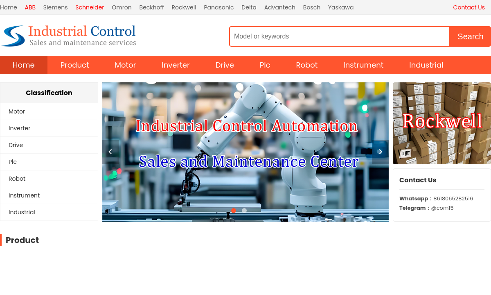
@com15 (426, 208)
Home (8, 7)
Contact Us (469, 7)
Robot (307, 65)
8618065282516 (436, 198)
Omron (122, 7)
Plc (265, 65)
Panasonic (219, 7)
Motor (125, 65)
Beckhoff (152, 7)
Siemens (55, 7)
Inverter (175, 65)
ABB (30, 7)
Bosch (311, 7)
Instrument (363, 65)
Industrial (426, 65)
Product (75, 65)
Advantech (279, 7)
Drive (225, 65)
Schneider (89, 7)
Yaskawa (341, 7)
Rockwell (183, 7)
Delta (249, 7)
